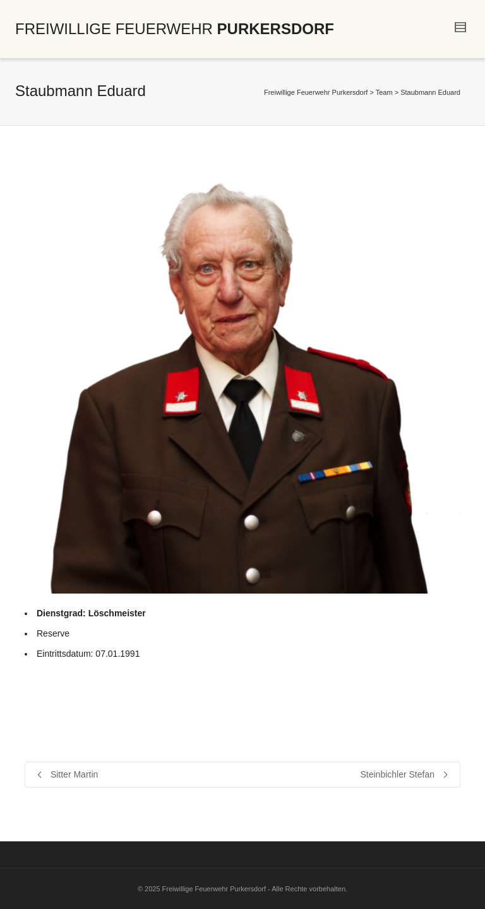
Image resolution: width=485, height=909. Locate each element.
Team (384, 92)
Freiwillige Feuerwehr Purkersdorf (316, 92)
